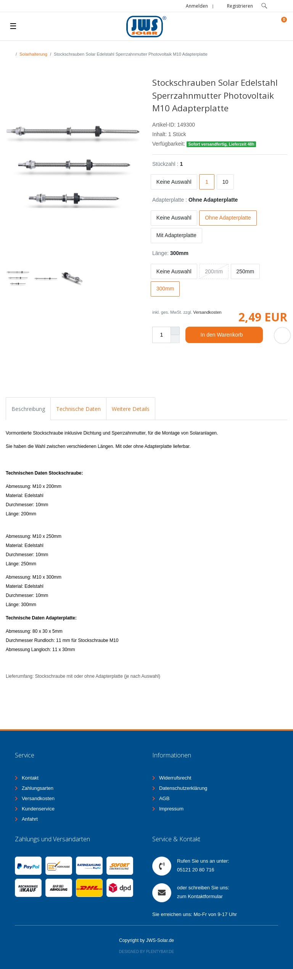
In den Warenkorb (229, 335)
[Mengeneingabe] (161, 335)
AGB (164, 798)
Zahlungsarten (37, 788)
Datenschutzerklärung (183, 788)
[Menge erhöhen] (175, 331)
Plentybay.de (160, 952)
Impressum (171, 809)
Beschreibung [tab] (28, 408)
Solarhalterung (33, 54)
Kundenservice (38, 809)
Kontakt (30, 778)
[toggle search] (264, 6)
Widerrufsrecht (175, 778)
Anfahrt (30, 819)
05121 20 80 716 (195, 870)
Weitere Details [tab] (131, 408)
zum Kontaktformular (200, 896)
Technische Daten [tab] (78, 408)
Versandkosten (207, 312)
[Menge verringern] (175, 339)
